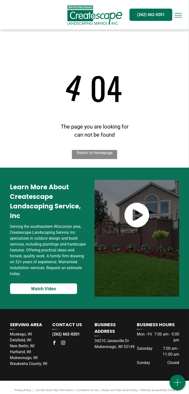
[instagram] (63, 343)
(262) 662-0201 (66, 334)
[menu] (178, 15)
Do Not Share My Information (55, 390)
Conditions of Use (87, 390)
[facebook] (54, 343)
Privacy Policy (22, 390)
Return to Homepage (94, 152)
